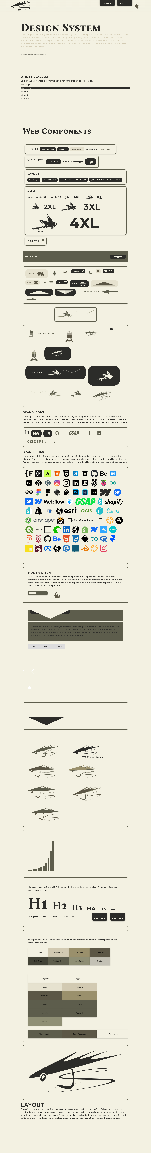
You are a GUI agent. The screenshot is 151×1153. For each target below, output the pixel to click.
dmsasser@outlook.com (33, 54)
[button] (75, 257)
